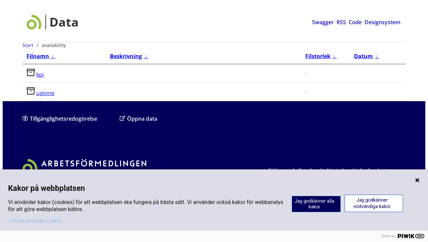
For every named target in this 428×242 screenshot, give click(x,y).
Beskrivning (126, 56)
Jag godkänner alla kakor (314, 203)
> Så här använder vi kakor (34, 221)
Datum (363, 56)
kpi (40, 74)
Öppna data (138, 118)
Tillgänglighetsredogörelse (60, 118)
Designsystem (382, 22)
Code (355, 22)
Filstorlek (317, 56)
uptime (45, 93)
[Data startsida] (53, 22)
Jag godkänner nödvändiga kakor (371, 203)
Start (28, 45)
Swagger (323, 22)
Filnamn (38, 56)
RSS (341, 22)
